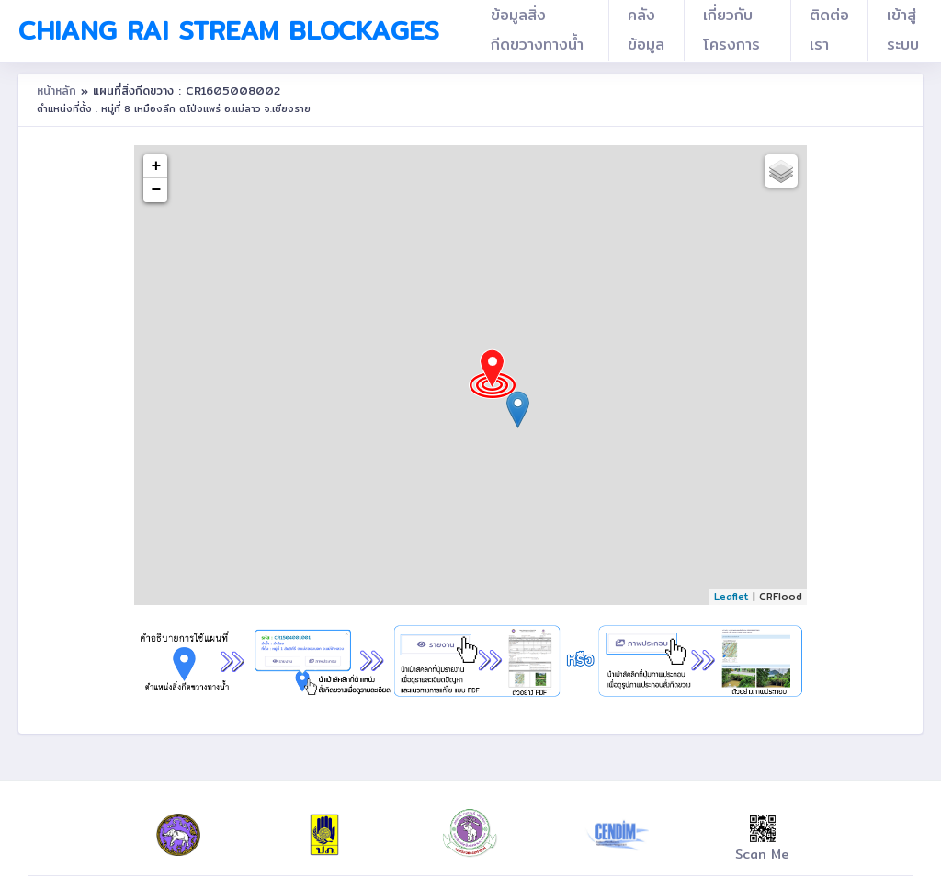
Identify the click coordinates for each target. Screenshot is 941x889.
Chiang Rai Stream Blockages (228, 30)
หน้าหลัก (59, 90)
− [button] (157, 190)
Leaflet (731, 596)
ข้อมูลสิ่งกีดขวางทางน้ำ (537, 30)
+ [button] (157, 166)
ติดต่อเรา (829, 30)
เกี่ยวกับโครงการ (731, 30)
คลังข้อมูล (646, 30)
